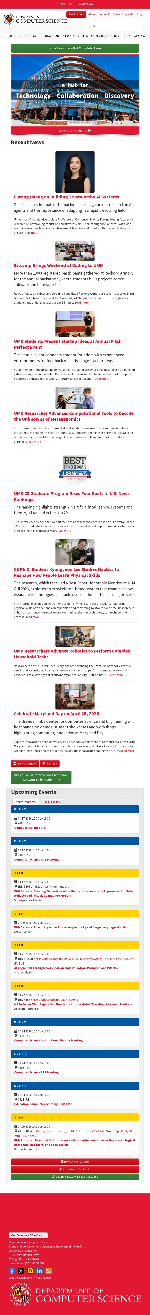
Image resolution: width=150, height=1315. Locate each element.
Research (29, 36)
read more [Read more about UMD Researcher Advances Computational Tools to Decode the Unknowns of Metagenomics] (34, 442)
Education (49, 36)
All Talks (52, 802)
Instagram (30, 1271)
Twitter (21, 1271)
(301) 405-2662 (34, 1263)
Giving (139, 36)
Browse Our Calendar (75, 1162)
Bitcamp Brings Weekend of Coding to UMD (58, 265)
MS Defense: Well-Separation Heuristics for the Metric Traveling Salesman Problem (73, 1004)
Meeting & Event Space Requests (75, 1177)
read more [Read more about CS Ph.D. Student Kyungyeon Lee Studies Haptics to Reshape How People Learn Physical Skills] (33, 617)
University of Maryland (75, 4)
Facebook (12, 1271)
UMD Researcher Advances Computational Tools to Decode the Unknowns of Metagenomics (74, 416)
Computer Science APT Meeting (36, 859)
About (92, 14)
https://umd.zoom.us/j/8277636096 (54, 1000)
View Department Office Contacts (28, 1235)
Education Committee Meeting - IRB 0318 (43, 1104)
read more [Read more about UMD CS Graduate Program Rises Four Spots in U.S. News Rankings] (64, 531)
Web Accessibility (19, 1277)
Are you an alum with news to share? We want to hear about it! (41, 777)
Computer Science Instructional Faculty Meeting (48, 1040)
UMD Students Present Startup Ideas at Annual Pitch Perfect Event (68, 344)
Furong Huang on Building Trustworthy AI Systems (66, 197)
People (11, 36)
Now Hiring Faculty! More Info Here (75, 48)
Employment (76, 14)
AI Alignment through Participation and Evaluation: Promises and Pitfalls (66, 968)
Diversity (122, 36)
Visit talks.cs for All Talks (75, 1169)
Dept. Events (27, 802)
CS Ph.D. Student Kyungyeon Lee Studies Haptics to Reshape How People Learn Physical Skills (66, 572)
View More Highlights (75, 130)
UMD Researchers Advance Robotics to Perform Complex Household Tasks (72, 654)
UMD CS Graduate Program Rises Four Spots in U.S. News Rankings (72, 496)
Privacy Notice (42, 1277)
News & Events (75, 36)
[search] (114, 25)
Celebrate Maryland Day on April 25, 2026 (56, 713)
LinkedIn (39, 1271)
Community (101, 36)
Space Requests (123, 14)
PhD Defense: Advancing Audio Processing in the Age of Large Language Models (70, 927)
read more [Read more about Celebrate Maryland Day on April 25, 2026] (128, 751)
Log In (141, 14)
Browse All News (25, 763)
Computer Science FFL (30, 828)
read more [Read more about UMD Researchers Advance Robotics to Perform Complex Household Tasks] (117, 675)
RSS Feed (49, 763)
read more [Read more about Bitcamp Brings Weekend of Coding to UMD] (82, 302)
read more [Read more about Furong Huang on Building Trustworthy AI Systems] (31, 233)
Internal (104, 14)
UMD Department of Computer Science (35, 19)
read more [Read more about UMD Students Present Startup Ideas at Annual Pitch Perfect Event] (102, 379)
